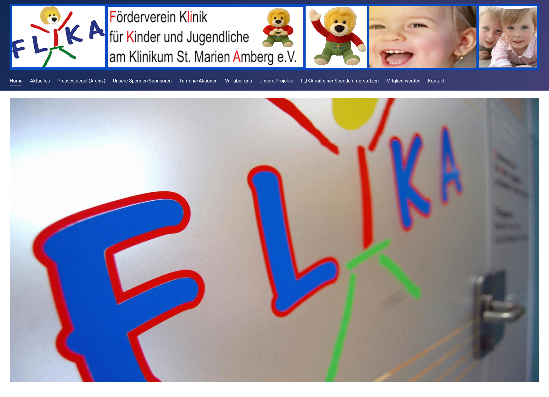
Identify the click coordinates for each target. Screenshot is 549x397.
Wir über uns (238, 81)
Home (16, 81)
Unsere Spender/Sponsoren (142, 81)
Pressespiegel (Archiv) (81, 81)
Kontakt (436, 81)
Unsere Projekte (276, 81)
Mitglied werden (403, 81)
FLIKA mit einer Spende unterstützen (340, 81)
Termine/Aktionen (198, 81)
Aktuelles (40, 81)
